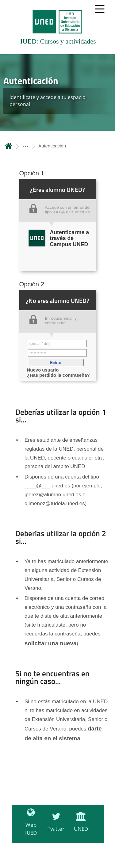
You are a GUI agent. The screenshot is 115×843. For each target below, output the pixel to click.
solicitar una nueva (50, 643)
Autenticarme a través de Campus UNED (69, 238)
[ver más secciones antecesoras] (25, 145)
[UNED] (79, 825)
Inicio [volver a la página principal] (8, 145)
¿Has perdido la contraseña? (58, 375)
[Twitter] (54, 825)
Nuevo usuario (43, 369)
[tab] (57, 27)
